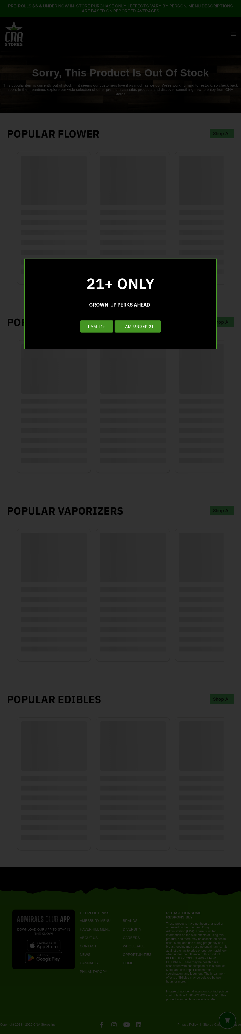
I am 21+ (96, 327)
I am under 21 (138, 327)
